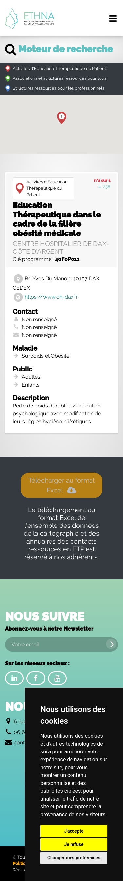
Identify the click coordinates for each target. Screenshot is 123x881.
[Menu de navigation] (113, 18)
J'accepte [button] (74, 831)
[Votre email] (61, 644)
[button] (61, 118)
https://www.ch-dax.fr (51, 297)
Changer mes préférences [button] (73, 857)
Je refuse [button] (73, 844)
